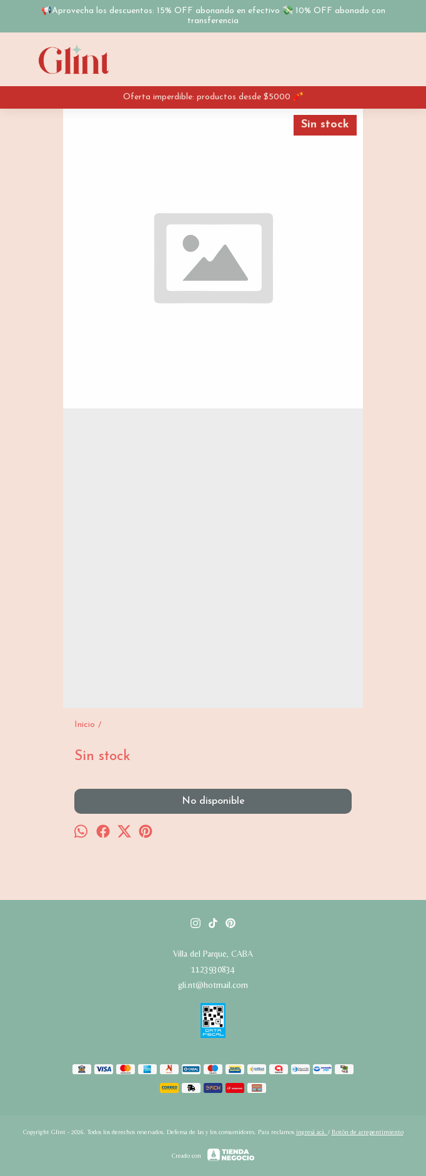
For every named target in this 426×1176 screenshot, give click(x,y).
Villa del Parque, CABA (213, 954)
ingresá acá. (312, 1132)
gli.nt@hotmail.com (213, 985)
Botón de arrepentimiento (368, 1132)
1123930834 (213, 969)
